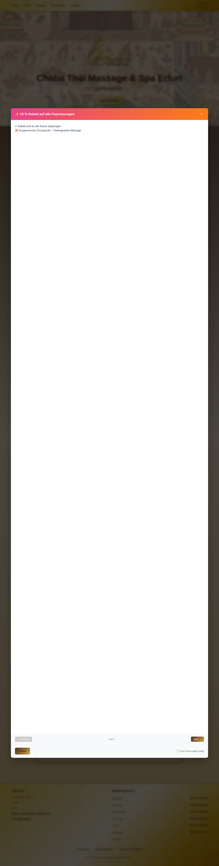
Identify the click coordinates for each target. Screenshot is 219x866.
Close (22, 751)
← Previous (23, 739)
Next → (197, 739)
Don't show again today (190, 751)
